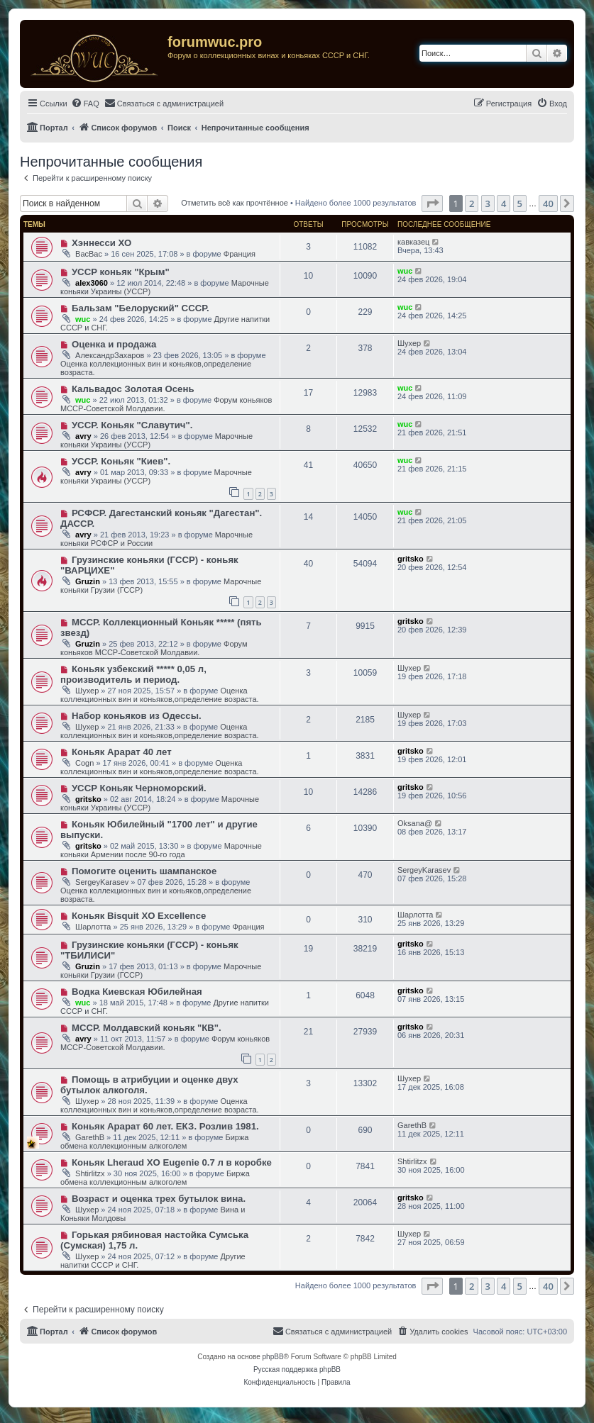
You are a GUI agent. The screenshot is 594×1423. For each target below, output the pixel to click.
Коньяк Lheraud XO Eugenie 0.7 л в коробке (172, 1162)
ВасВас (88, 254)
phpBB (273, 1357)
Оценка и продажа (114, 344)
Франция (239, 254)
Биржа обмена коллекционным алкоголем (154, 1141)
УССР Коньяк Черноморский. (139, 788)
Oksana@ (414, 823)
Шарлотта (93, 926)
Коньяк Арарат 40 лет (122, 752)
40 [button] (548, 203)
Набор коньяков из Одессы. (137, 715)
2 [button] (471, 203)
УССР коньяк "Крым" (121, 272)
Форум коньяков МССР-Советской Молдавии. (153, 648)
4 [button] (503, 203)
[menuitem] (85, 103)
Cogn (84, 763)
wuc (404, 271)
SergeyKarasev (101, 882)
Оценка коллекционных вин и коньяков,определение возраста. (159, 694)
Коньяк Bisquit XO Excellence (139, 915)
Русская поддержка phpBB (297, 1369)
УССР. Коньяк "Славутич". (132, 425)
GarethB (89, 1137)
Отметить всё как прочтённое (234, 203)
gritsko (410, 558)
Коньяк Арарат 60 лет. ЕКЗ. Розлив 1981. (165, 1126)
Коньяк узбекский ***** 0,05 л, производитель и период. (133, 674)
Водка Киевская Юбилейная (137, 991)
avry (83, 436)
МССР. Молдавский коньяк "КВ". (146, 1027)
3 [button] (487, 203)
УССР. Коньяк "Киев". (121, 461)
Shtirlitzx (90, 1173)
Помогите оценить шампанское (144, 871)
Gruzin (87, 581)
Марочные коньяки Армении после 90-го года (161, 850)
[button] (432, 203)
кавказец (413, 242)
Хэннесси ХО (101, 243)
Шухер (409, 343)
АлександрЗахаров (109, 355)
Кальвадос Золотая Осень (133, 389)
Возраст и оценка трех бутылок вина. (159, 1198)
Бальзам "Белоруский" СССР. (140, 308)
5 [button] (519, 203)
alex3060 (91, 283)
